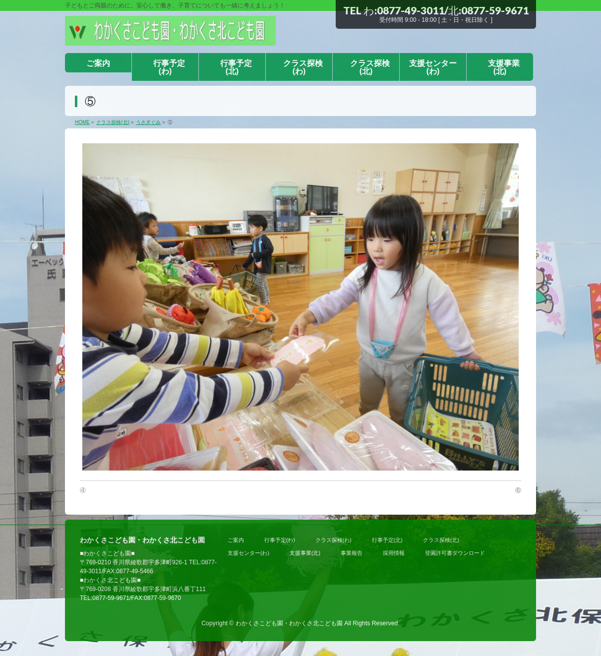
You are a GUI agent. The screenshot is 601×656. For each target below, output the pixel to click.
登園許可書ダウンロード (455, 553)
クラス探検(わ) (333, 540)
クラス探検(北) (441, 540)
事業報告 (351, 553)
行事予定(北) (387, 540)
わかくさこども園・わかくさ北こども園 (289, 623)
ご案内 (236, 540)
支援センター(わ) (248, 553)
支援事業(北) (305, 553)
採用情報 (394, 553)
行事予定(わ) (279, 540)
